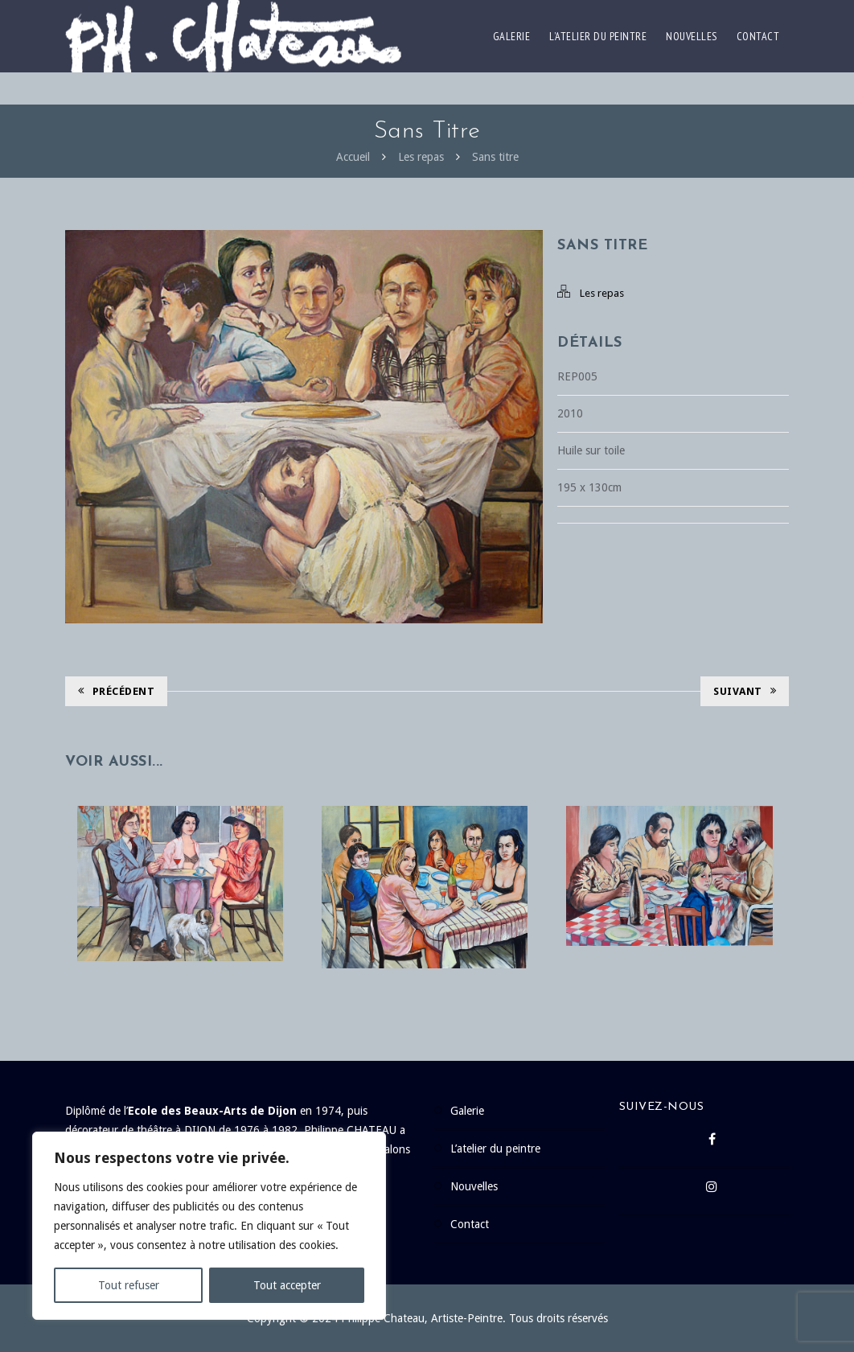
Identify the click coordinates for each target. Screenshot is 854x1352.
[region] (209, 1226)
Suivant (744, 691)
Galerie (512, 36)
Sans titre (495, 156)
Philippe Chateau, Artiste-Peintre (422, 1318)
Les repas (421, 156)
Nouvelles (691, 36)
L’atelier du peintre (598, 36)
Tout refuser (128, 1285)
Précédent (116, 691)
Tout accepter (287, 1285)
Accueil (353, 156)
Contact (758, 36)
